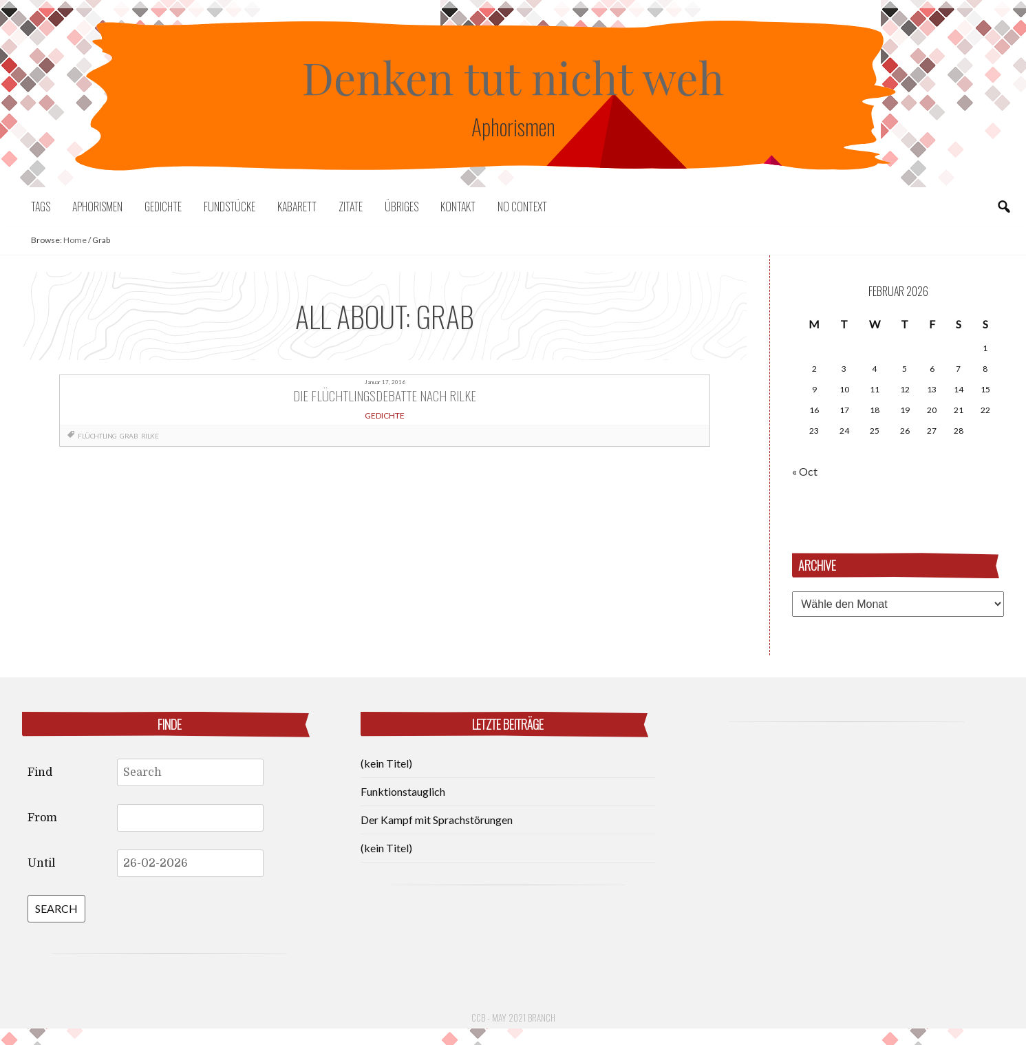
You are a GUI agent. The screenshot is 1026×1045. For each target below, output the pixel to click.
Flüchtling (97, 436)
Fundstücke (229, 206)
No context (522, 206)
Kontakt (457, 206)
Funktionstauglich (403, 791)
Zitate (351, 206)
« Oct (804, 471)
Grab (129, 436)
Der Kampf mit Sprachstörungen (437, 819)
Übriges (401, 206)
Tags (40, 206)
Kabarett (297, 206)
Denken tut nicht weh (513, 77)
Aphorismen (97, 206)
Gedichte (163, 206)
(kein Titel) (386, 763)
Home (75, 240)
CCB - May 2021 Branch (513, 1017)
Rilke (150, 436)
